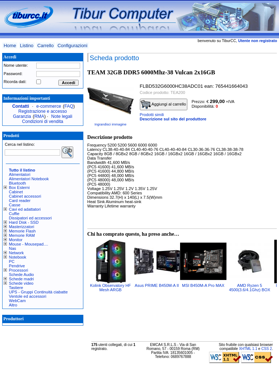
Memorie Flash (22, 231)
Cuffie (14, 213)
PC (12, 261)
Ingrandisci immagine (110, 124)
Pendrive (17, 266)
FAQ (69, 106)
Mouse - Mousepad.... (28, 244)
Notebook (17, 257)
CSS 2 (266, 349)
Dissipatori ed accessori (30, 218)
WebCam (17, 300)
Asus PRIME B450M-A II (157, 285)
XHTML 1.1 (248, 349)
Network (16, 253)
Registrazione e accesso (42, 111)
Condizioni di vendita (42, 121)
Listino (26, 45)
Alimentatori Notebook (29, 179)
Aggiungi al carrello (163, 104)
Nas (12, 248)
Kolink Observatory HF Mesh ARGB (110, 287)
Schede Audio (21, 274)
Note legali (61, 116)
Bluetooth (17, 183)
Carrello (45, 45)
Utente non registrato (257, 40)
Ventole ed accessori (27, 296)
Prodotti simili (152, 114)
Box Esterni (19, 187)
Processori (18, 270)
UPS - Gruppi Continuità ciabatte (38, 292)
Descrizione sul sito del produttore (173, 119)
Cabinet (16, 192)
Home (10, 45)
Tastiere (16, 287)
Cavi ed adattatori (25, 209)
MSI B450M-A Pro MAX (203, 285)
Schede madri (21, 279)
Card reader (20, 200)
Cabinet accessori (25, 196)
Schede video (21, 283)
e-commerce (48, 106)
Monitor (15, 240)
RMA (39, 116)
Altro (13, 305)
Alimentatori (19, 174)
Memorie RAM (22, 235)
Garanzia (22, 116)
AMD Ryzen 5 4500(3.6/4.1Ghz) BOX (249, 287)
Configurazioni (72, 45)
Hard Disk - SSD (24, 222)
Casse (15, 205)
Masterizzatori (21, 226)
